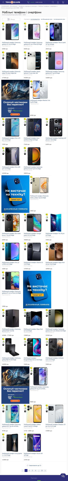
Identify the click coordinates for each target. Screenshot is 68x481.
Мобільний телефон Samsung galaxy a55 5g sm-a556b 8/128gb (11, 389)
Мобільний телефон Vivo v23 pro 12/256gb (55, 116)
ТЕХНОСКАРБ (5, 6)
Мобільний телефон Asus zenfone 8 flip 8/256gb (10, 150)
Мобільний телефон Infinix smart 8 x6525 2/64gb (54, 389)
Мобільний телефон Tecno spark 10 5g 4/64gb (54, 48)
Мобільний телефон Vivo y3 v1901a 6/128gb (10, 253)
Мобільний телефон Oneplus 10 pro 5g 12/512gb (11, 423)
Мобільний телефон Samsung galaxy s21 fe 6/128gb (11, 48)
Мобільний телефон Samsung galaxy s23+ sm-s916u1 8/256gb (33, 321)
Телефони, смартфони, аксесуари (28, 6)
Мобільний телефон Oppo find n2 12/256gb (11, 321)
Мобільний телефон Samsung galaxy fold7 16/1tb (55, 287)
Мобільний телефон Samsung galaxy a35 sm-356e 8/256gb (33, 48)
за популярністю (35, 19)
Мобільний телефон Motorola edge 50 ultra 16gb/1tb (11, 82)
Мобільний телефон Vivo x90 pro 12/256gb (55, 150)
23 (42, 439)
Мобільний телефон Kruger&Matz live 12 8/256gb (11, 355)
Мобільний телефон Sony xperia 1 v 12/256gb (32, 423)
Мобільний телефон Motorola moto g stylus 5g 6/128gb (55, 184)
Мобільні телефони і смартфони (48, 6)
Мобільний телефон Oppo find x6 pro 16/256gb (55, 253)
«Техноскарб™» (26, 477)
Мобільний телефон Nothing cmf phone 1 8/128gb (33, 150)
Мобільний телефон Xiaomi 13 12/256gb (33, 253)
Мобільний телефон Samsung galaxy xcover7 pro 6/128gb (11, 184)
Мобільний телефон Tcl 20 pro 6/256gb (55, 219)
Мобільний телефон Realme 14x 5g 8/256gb (32, 116)
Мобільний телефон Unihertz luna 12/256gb (33, 355)
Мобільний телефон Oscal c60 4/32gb (55, 423)
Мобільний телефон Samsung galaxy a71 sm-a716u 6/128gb (11, 287)
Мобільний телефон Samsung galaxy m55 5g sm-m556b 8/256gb (33, 389)
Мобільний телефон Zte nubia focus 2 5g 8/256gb (11, 219)
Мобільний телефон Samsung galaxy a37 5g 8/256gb (55, 82)
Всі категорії (13, 6)
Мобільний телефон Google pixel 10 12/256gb (32, 219)
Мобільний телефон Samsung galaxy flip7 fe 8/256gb (55, 321)
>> (38, 439)
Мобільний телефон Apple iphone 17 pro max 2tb (32, 82)
